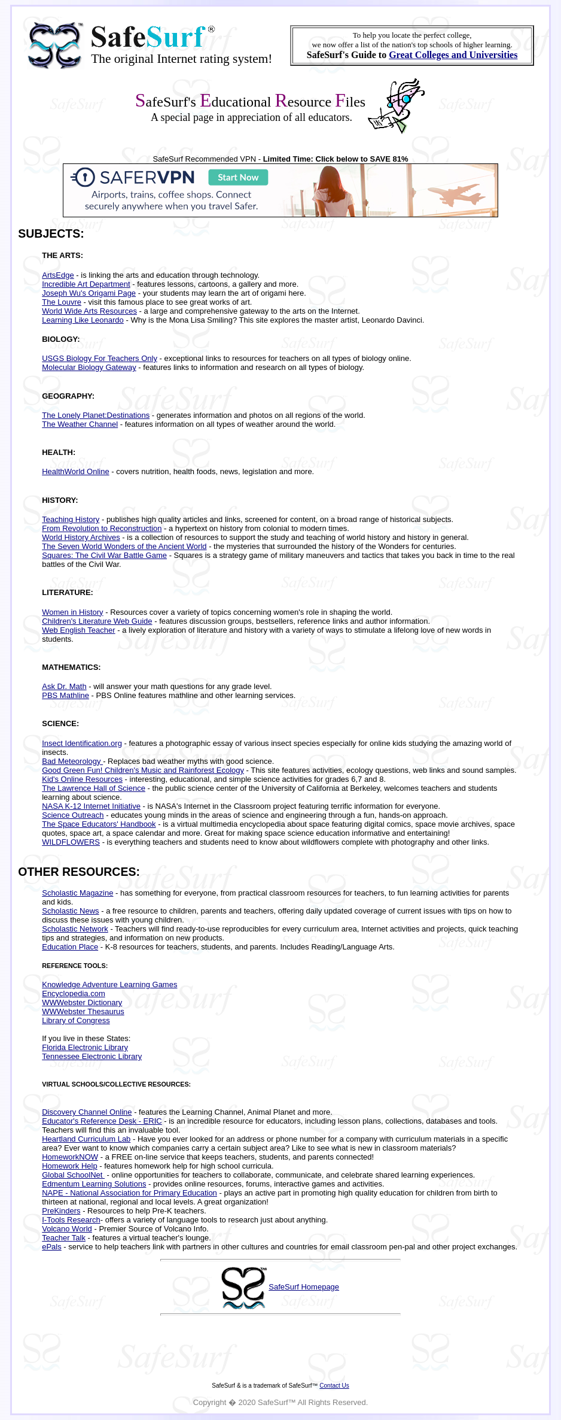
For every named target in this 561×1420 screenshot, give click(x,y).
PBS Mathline (65, 695)
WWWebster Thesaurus (83, 1011)
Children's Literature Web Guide (97, 621)
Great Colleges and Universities (453, 55)
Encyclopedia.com (73, 993)
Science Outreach (72, 815)
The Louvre (61, 302)
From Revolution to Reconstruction (101, 528)
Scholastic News (70, 910)
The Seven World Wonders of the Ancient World (124, 546)
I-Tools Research (71, 1219)
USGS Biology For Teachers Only (99, 358)
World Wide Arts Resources (89, 311)
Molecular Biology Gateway (89, 367)
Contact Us (334, 1385)
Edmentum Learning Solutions (94, 1183)
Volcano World (67, 1228)
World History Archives (81, 537)
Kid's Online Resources (82, 779)
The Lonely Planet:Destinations (96, 415)
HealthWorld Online (75, 471)
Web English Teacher (78, 630)
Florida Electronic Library (85, 1047)
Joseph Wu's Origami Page (89, 293)
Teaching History (70, 519)
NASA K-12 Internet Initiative (91, 806)
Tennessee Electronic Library (92, 1056)
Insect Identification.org (82, 743)
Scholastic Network (75, 928)
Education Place (70, 946)
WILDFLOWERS (71, 842)
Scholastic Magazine (77, 892)
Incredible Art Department (86, 284)
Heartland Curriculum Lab (86, 1138)
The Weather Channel (80, 424)
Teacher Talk (64, 1237)
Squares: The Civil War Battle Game (104, 555)
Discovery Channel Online (87, 1112)
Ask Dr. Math (64, 686)
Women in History (72, 612)
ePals (52, 1246)
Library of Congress (75, 1020)
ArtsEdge (58, 275)
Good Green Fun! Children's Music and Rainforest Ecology (143, 770)
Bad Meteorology (72, 761)
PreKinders (61, 1210)
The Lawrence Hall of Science (93, 788)
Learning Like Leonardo (83, 319)
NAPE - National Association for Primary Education (129, 1192)
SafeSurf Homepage (304, 1286)
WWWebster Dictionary (82, 1002)
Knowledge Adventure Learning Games (109, 984)
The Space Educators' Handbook (99, 824)
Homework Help (69, 1165)
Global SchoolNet (73, 1174)
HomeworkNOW (70, 1156)
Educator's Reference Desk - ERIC (101, 1120)
